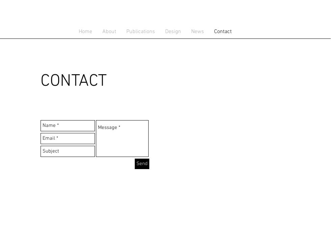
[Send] (142, 164)
